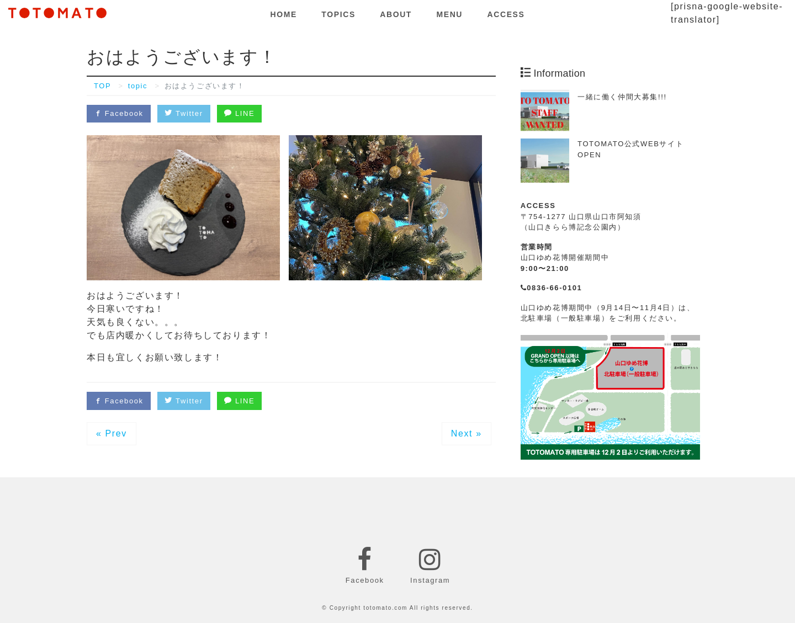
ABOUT (396, 14)
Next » (466, 433)
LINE (239, 113)
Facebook (119, 113)
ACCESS (506, 14)
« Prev (111, 433)
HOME (284, 14)
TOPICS (338, 14)
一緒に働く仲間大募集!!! (622, 97)
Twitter (184, 113)
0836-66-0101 (551, 288)
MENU (449, 14)
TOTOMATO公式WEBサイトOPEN (630, 149)
